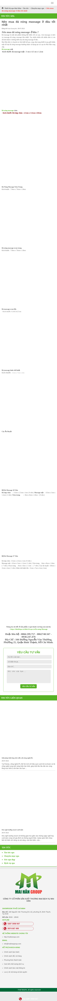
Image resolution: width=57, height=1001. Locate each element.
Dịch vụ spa (9, 863)
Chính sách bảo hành (11, 952)
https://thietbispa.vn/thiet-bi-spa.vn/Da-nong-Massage (29, 629)
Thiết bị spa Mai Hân (12, 8)
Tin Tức (6, 847)
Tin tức (26, 8)
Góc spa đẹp (9, 859)
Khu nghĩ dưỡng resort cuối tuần (12, 830)
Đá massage (6, 49)
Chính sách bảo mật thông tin (14, 968)
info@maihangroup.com (12, 944)
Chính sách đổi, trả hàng (13, 956)
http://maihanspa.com (11, 937)
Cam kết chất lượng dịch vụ (14, 964)
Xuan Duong (11, 28)
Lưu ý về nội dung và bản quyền (15, 972)
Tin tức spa (9, 852)
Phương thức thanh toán (12, 960)
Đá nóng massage (8, 110)
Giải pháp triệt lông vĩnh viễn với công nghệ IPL (17, 758)
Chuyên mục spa (37, 8)
